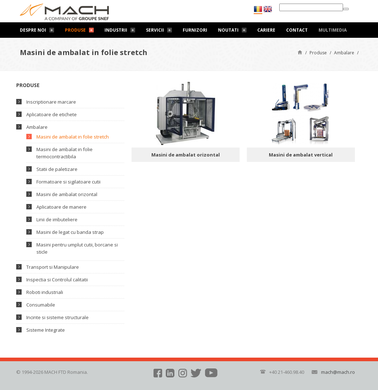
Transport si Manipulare (52, 267)
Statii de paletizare (56, 169)
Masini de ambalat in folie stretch (72, 136)
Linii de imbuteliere (56, 219)
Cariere (266, 30)
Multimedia (333, 30)
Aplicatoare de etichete (51, 114)
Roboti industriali (44, 292)
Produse (75, 30)
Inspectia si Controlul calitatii (57, 279)
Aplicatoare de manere (61, 207)
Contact (297, 30)
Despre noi (33, 30)
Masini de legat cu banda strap (70, 232)
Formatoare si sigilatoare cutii (68, 181)
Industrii (115, 30)
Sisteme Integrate (45, 330)
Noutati (228, 30)
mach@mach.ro (338, 372)
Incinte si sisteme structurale (57, 317)
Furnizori (195, 30)
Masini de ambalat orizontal (66, 194)
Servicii (155, 30)
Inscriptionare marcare (51, 102)
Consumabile (40, 304)
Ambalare (344, 53)
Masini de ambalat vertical (301, 154)
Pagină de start (300, 52)
